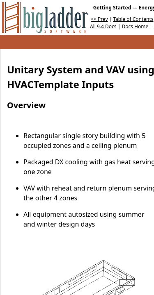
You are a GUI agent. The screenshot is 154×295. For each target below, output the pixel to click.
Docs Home (135, 26)
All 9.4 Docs (103, 26)
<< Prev (99, 19)
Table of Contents (133, 19)
